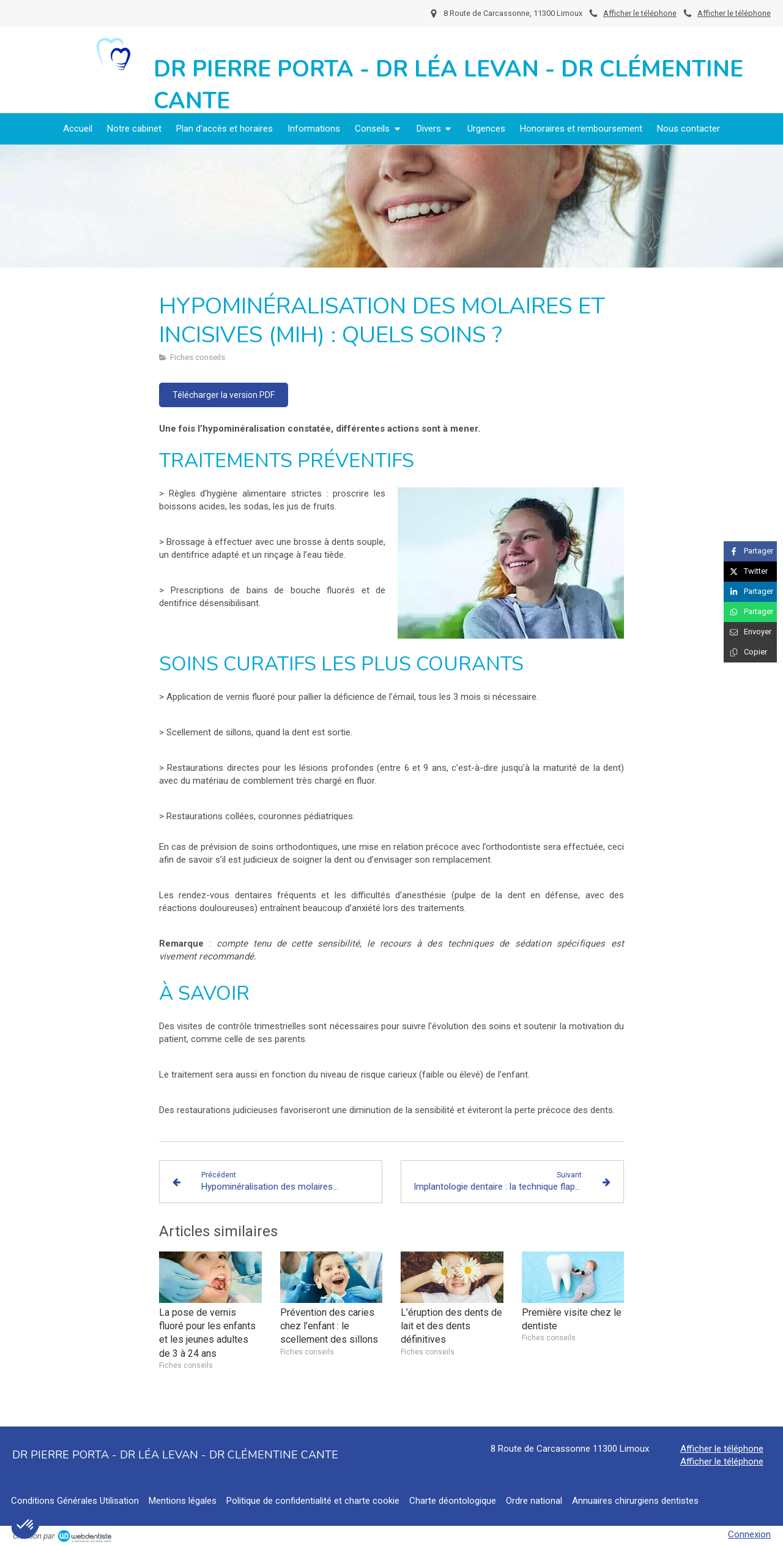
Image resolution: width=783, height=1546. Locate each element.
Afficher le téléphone (734, 13)
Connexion (749, 1534)
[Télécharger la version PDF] (223, 395)
